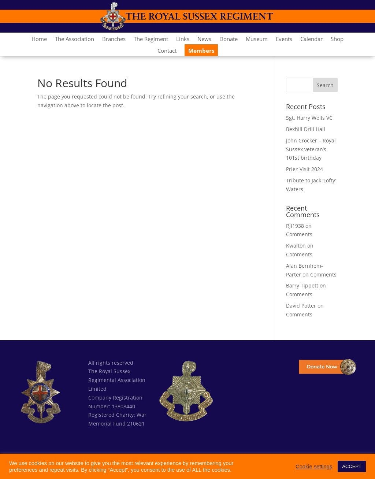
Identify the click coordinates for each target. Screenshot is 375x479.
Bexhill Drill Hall (305, 129)
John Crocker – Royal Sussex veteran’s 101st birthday (311, 149)
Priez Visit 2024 (304, 169)
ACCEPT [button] (351, 466)
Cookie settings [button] (314, 466)
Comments (299, 234)
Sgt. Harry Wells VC (309, 117)
